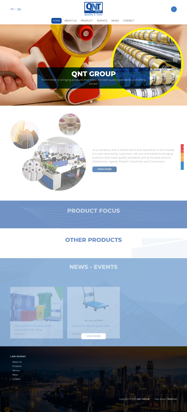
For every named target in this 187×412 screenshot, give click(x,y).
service (102, 20)
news (115, 20)
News (15, 374)
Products (16, 366)
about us (70, 20)
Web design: (161, 399)
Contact (16, 379)
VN (12, 9)
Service (16, 370)
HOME (56, 20)
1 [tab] (91, 102)
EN (19, 9)
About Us (17, 362)
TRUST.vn (172, 399)
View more (104, 170)
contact (128, 20)
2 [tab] (96, 102)
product (87, 20)
